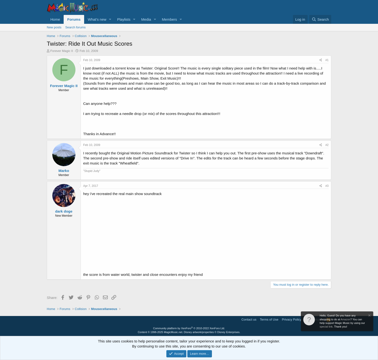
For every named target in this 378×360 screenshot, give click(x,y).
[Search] (320, 19)
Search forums (75, 27)
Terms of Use (269, 319)
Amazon (345, 319)
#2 (327, 145)
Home (55, 19)
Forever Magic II (61, 51)
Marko (63, 171)
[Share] (321, 60)
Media (146, 19)
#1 (327, 60)
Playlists (123, 19)
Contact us (248, 319)
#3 (327, 186)
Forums (74, 19)
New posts (54, 27)
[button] (110, 19)
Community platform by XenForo (189, 328)
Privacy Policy (291, 319)
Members (169, 19)
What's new (97, 19)
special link (326, 326)
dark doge (64, 211)
